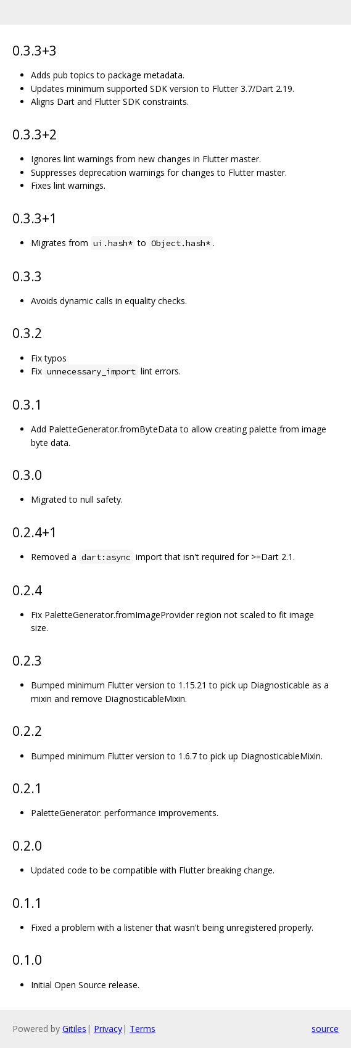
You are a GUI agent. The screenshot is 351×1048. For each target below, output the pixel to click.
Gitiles (74, 1028)
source (325, 1028)
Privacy (108, 1028)
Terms (142, 1028)
